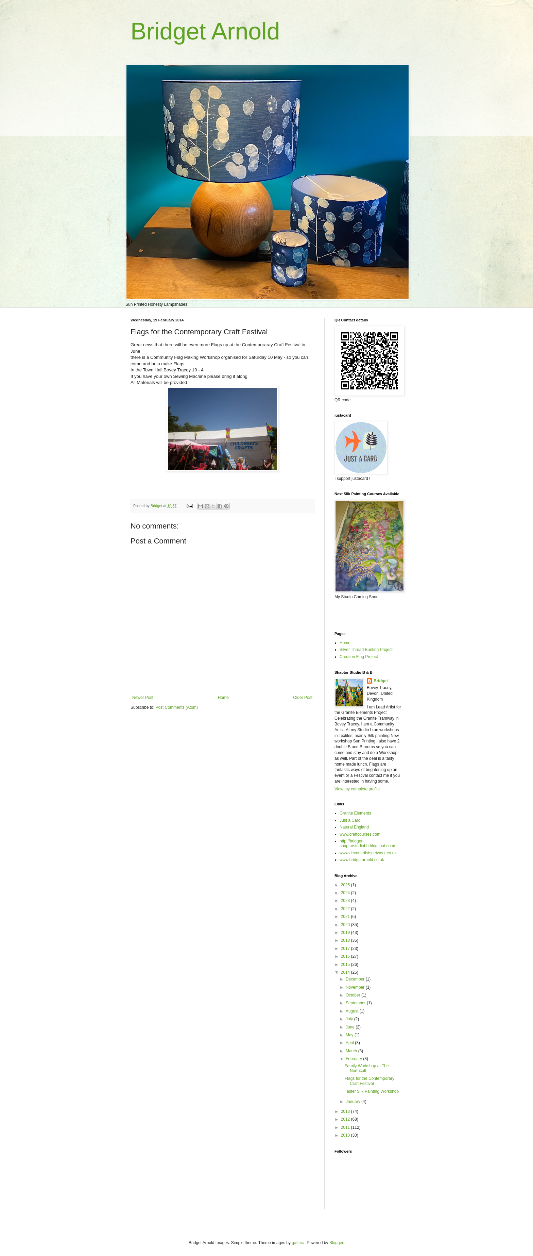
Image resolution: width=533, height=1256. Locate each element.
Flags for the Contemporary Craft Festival (369, 1081)
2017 (346, 948)
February (354, 1058)
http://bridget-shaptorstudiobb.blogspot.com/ (367, 843)
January (353, 1101)
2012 (346, 1119)
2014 (346, 972)
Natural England (354, 827)
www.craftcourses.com (360, 834)
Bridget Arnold (205, 31)
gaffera (298, 1242)
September (356, 1003)
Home (223, 697)
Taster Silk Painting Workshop (372, 1091)
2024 (346, 892)
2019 (346, 932)
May (350, 1035)
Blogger (336, 1242)
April (350, 1042)
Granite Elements (355, 813)
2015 (346, 964)
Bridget (381, 681)
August (353, 1011)
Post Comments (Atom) (176, 707)
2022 (346, 908)
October (353, 995)
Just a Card (350, 820)
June (351, 1027)
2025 (346, 885)
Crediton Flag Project (359, 656)
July (350, 1019)
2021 (346, 916)
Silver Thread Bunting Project (366, 649)
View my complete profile (357, 789)
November (356, 987)
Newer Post (142, 697)
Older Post (302, 697)
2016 (346, 956)
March (352, 1051)
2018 (346, 940)
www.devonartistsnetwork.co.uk (368, 853)
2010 (346, 1135)
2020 (346, 924)
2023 (346, 900)
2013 (346, 1111)
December (356, 979)
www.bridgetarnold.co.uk (362, 859)
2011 (346, 1127)
